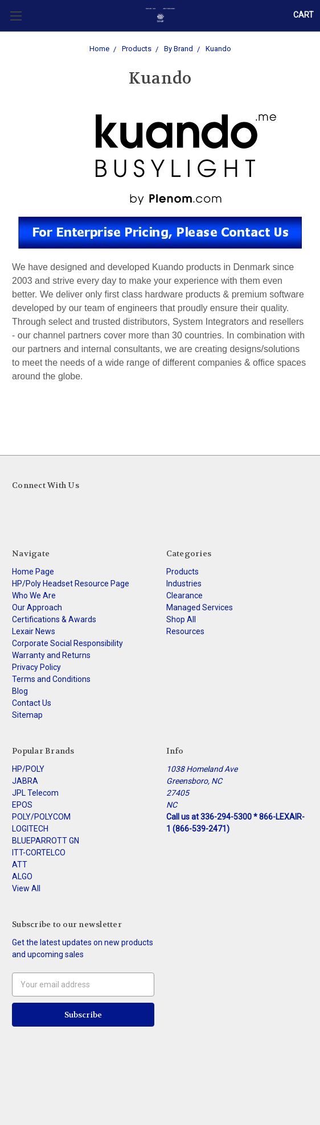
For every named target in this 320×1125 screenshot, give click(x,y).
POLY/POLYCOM (41, 816)
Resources (185, 631)
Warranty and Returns (51, 655)
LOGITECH (30, 828)
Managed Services (199, 607)
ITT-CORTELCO (38, 852)
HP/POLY (28, 769)
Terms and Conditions (51, 679)
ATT (19, 864)
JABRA (25, 780)
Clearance (184, 595)
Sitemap (27, 714)
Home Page (33, 571)
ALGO (22, 876)
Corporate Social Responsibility (67, 643)
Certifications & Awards (54, 619)
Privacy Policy (36, 667)
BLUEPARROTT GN (45, 840)
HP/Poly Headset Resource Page (70, 583)
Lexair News (33, 631)
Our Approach (37, 607)
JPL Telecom (35, 792)
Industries (184, 583)
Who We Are (34, 595)
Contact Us (31, 703)
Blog (20, 691)
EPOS (22, 804)
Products (182, 571)
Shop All (181, 619)
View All (26, 888)
